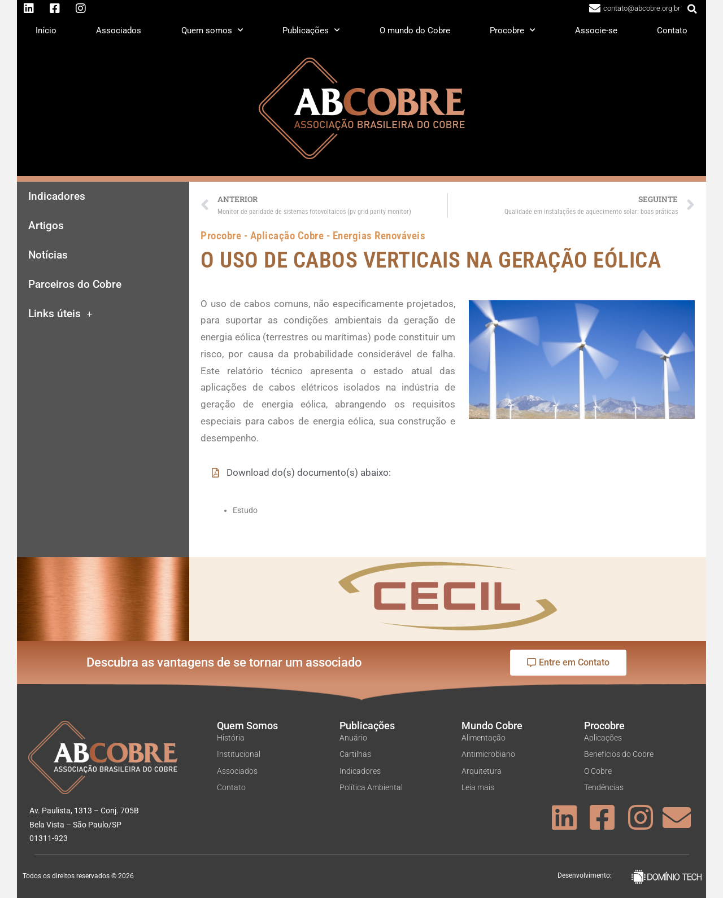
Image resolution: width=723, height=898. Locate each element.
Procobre (512, 30)
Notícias (48, 255)
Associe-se (596, 30)
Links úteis (60, 314)
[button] (692, 9)
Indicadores (56, 196)
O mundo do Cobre (415, 30)
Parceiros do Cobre (74, 284)
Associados (118, 30)
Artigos (46, 226)
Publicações (310, 30)
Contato (672, 30)
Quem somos (212, 30)
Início (46, 30)
